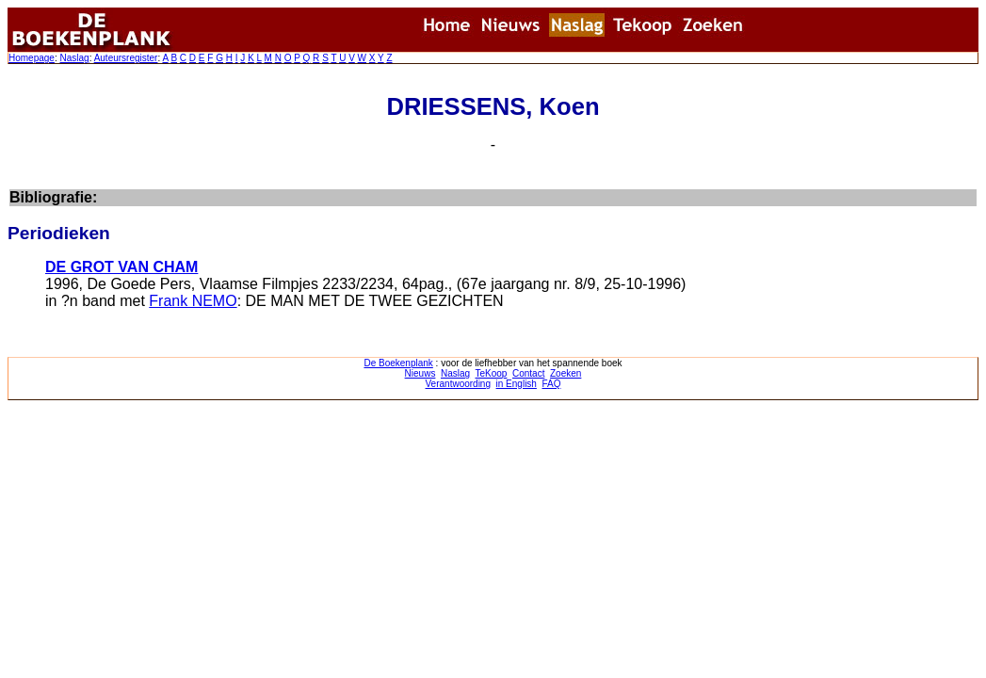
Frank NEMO (192, 301)
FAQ (550, 384)
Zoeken (565, 373)
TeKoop (492, 373)
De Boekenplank (398, 363)
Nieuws (420, 373)
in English (516, 384)
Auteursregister (126, 58)
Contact (528, 373)
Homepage (31, 58)
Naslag (74, 58)
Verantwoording (459, 384)
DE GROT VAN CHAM (121, 267)
